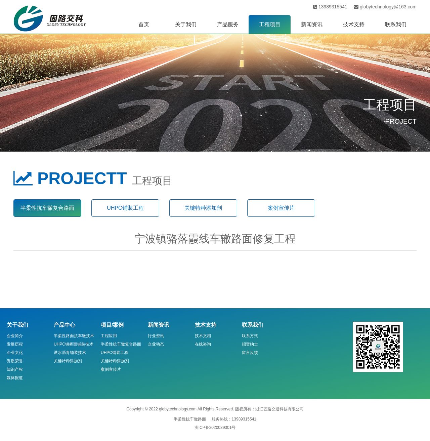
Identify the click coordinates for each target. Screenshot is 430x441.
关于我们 (186, 24)
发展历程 (15, 344)
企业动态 (156, 344)
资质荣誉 (15, 361)
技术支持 (353, 24)
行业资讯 (156, 335)
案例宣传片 (281, 208)
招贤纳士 (250, 344)
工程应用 (109, 335)
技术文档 (203, 335)
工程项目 (270, 24)
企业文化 (15, 352)
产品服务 (228, 24)
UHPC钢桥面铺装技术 (73, 344)
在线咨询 (203, 344)
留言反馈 (250, 352)
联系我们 (395, 24)
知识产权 (15, 369)
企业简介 (15, 335)
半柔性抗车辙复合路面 (47, 208)
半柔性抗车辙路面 (190, 419)
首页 (143, 24)
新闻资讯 (311, 24)
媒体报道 (15, 377)
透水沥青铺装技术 (70, 352)
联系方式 (250, 335)
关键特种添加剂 (203, 208)
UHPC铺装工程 (125, 208)
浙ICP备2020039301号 (215, 427)
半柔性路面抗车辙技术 (74, 335)
